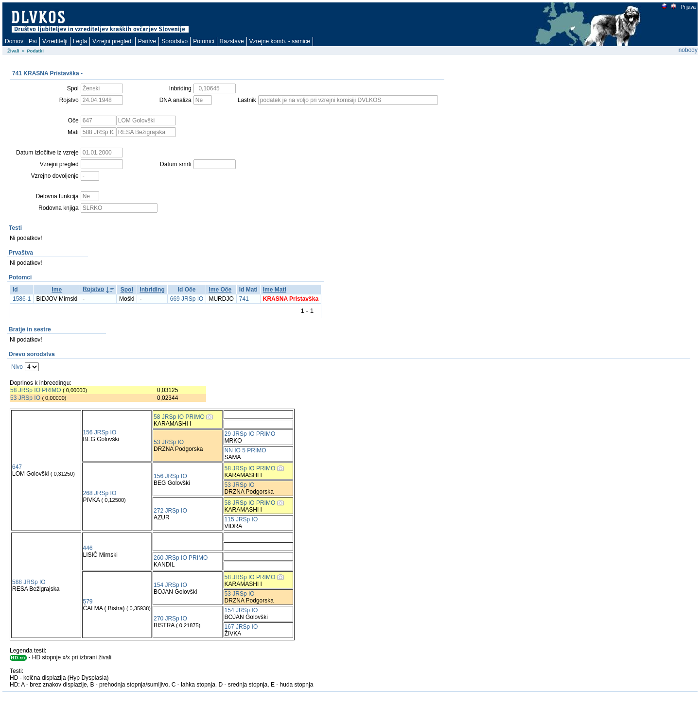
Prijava (688, 7)
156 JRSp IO (100, 432)
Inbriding (152, 289)
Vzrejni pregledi (112, 41)
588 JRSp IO (29, 582)
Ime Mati (274, 289)
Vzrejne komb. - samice (279, 41)
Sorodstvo (174, 41)
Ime (57, 289)
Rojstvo (93, 289)
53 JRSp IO (25, 398)
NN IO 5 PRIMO (245, 450)
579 (88, 601)
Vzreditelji (55, 41)
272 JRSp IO (170, 510)
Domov (14, 41)
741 (244, 298)
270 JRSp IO (170, 618)
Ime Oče (220, 289)
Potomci (203, 41)
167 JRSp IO (241, 626)
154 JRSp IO (170, 585)
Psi (33, 41)
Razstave (232, 41)
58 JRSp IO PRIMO (35, 390)
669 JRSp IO (187, 298)
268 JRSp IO (100, 493)
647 (17, 467)
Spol (127, 289)
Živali (13, 50)
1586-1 (22, 298)
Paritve (147, 41)
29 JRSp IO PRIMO (250, 433)
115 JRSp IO (241, 519)
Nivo (17, 366)
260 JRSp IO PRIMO (181, 557)
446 (88, 548)
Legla (80, 41)
